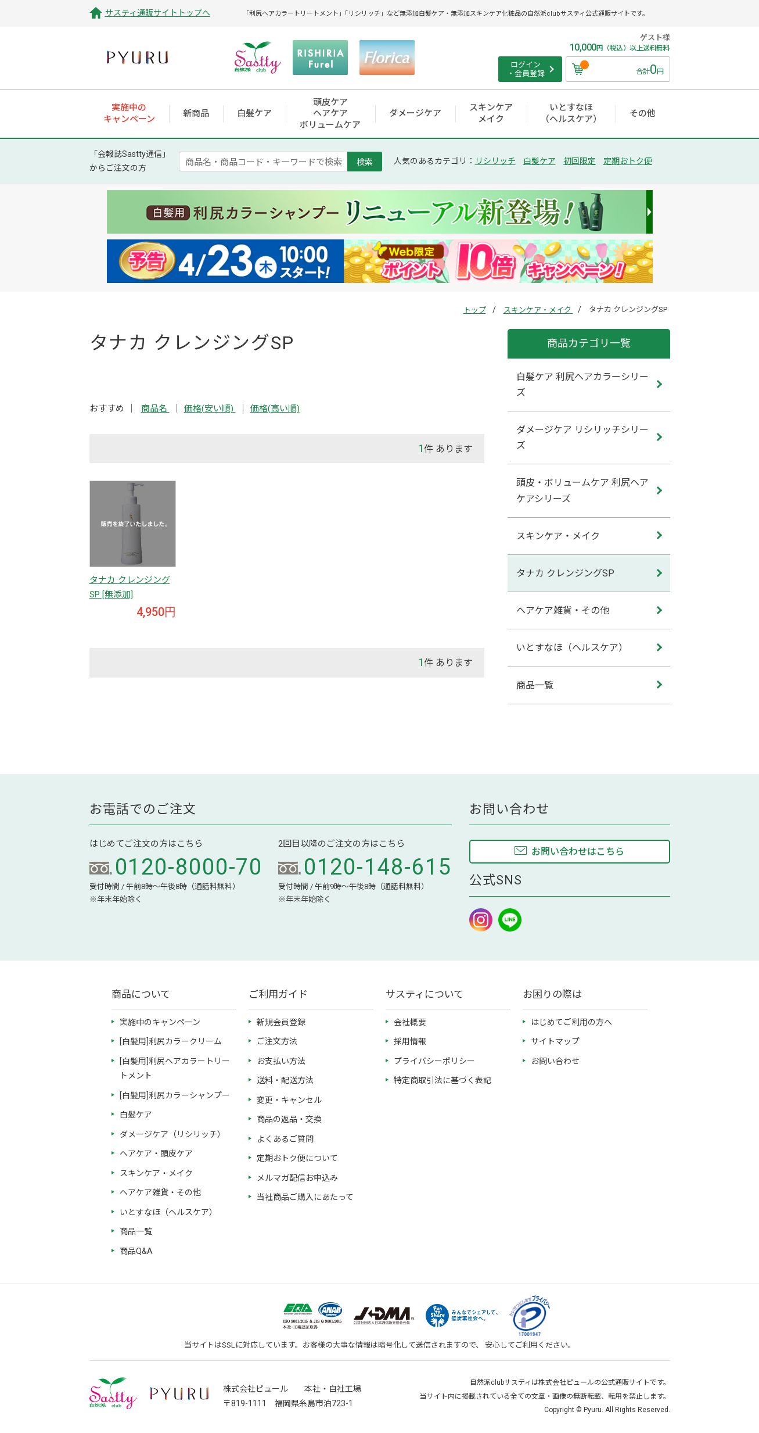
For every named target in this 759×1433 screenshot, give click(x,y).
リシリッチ (495, 161)
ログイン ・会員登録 (526, 69)
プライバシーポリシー (434, 1061)
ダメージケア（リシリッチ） (172, 1134)
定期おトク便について (297, 1158)
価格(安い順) (210, 408)
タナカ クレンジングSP (565, 573)
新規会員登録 (281, 1022)
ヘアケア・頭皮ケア (156, 1153)
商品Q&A (136, 1251)
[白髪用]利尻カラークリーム (171, 1041)
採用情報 (410, 1041)
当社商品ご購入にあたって (305, 1197)
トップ (474, 310)
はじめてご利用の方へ (571, 1022)
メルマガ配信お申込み (297, 1178)
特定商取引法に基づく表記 (442, 1080)
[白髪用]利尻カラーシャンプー (175, 1095)
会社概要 (410, 1022)
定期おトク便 (627, 161)
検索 (365, 161)
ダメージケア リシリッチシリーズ (582, 437)
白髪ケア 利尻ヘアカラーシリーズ (582, 384)
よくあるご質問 (285, 1139)
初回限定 (579, 161)
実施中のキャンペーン (160, 1022)
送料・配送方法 (285, 1080)
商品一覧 (534, 685)
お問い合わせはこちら (577, 851)
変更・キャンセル (289, 1100)
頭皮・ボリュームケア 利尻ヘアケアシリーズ (582, 490)
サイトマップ (555, 1041)
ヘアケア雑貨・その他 (562, 610)
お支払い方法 (281, 1061)
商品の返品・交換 (289, 1119)
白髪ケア (539, 161)
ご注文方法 (277, 1041)
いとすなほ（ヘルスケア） (572, 647)
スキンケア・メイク (538, 310)
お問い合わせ (555, 1061)
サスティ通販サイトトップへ (157, 12)
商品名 (155, 408)
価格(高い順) (275, 408)
